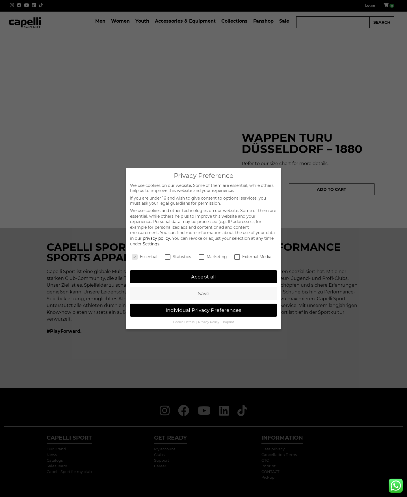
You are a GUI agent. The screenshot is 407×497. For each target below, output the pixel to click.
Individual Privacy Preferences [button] (203, 310)
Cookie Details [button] (184, 322)
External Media (252, 256)
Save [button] (203, 293)
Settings (151, 244)
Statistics (178, 256)
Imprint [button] (228, 322)
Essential (144, 256)
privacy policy (156, 238)
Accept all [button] (203, 277)
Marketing (213, 256)
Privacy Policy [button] (209, 322)
